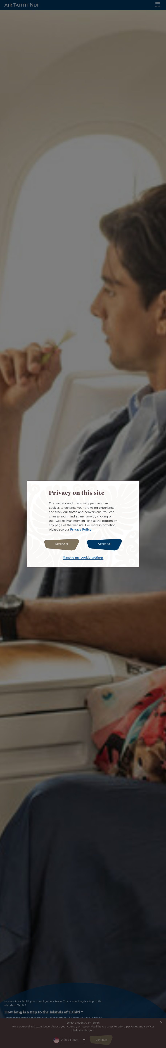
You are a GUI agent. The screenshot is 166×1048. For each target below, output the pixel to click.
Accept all (104, 544)
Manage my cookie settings (83, 557)
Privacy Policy (80, 529)
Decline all (62, 544)
